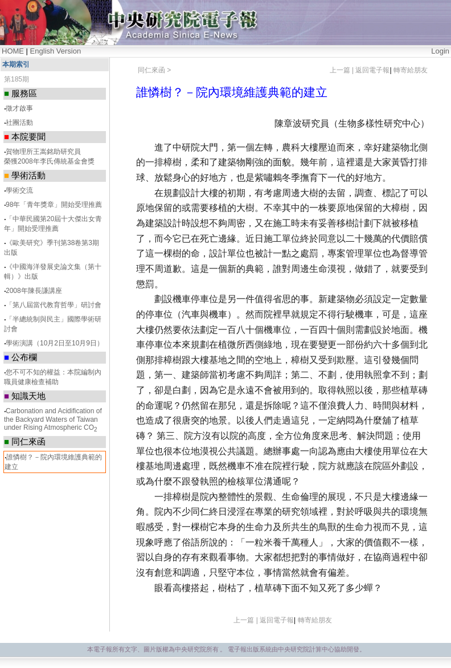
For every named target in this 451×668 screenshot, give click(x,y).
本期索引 (16, 64)
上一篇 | (343, 70)
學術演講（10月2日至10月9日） (55, 343)
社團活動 (19, 123)
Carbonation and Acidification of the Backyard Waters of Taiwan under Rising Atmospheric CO (53, 419)
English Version (55, 51)
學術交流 (19, 190)
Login (440, 51)
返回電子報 (372, 70)
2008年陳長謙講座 (34, 291)
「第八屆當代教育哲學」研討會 (53, 305)
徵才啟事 (19, 108)
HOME (13, 51)
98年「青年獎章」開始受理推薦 (54, 205)
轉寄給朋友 (410, 70)
